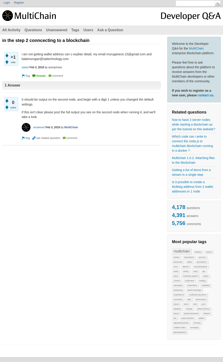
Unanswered (56, 30)
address (186, 267)
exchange (194, 328)
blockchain (178, 262)
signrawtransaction (181, 323)
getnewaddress (180, 332)
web (195, 304)
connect (177, 281)
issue (176, 276)
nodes (205, 276)
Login (6, 2)
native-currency (203, 309)
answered (39, 127)
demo (186, 304)
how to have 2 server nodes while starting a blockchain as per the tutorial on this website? (193, 124)
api (203, 271)
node (195, 271)
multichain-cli (179, 295)
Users (88, 30)
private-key (178, 290)
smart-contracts (187, 318)
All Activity (11, 30)
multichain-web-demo (197, 295)
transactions (189, 257)
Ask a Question (110, 30)
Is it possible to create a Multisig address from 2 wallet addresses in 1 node (192, 186)
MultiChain (196, 48)
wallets (201, 318)
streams (198, 252)
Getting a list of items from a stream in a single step (191, 172)
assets (208, 252)
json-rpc (202, 257)
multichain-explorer (190, 276)
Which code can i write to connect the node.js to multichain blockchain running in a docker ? (192, 143)
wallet (189, 262)
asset (176, 271)
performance (201, 299)
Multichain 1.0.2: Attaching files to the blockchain (193, 160)
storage (189, 309)
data (189, 299)
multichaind (189, 281)
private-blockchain (191, 313)
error (176, 267)
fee (175, 318)
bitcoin (176, 313)
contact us (205, 95)
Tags (75, 30)
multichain (182, 251)
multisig (202, 281)
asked (25, 67)
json (203, 304)
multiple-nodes (179, 328)
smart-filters (192, 285)
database (177, 309)
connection (178, 299)
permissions (201, 262)
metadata (205, 285)
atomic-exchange (194, 290)
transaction (178, 285)
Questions (33, 30)
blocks (176, 304)
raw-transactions (200, 267)
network (206, 313)
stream (176, 257)
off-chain (197, 323)
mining (185, 271)
